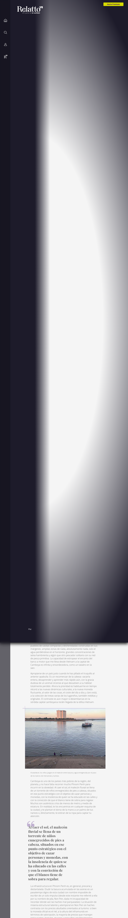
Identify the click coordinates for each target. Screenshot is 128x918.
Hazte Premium (113, 4)
